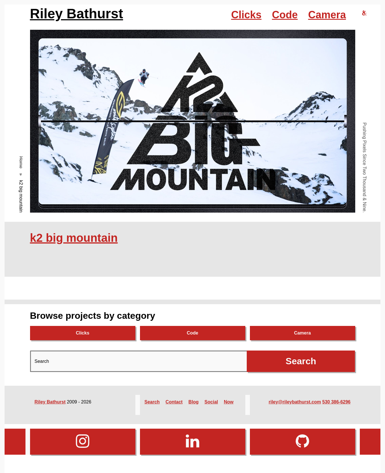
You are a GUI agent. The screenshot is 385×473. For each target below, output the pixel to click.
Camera (327, 15)
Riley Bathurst (76, 13)
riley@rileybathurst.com (295, 401)
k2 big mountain (74, 237)
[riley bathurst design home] (364, 13)
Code (285, 15)
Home (21, 162)
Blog (193, 401)
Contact (174, 401)
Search (152, 401)
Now (229, 401)
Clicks (246, 15)
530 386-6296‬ (336, 401)
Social (211, 401)
